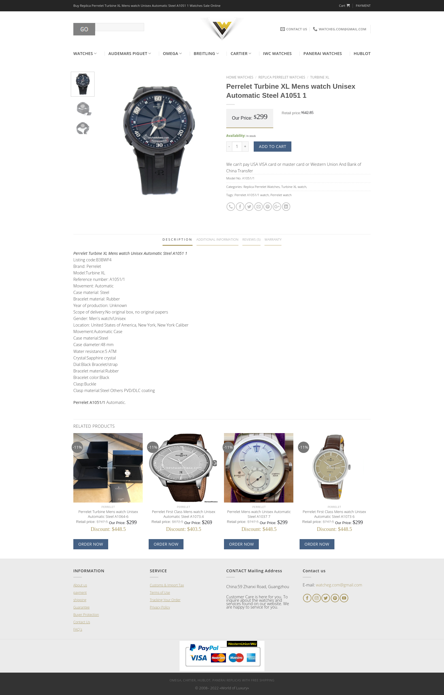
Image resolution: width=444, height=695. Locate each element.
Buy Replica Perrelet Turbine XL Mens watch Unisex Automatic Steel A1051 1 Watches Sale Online (147, 5)
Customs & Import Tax (167, 585)
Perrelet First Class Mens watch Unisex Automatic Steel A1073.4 (183, 514)
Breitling (206, 53)
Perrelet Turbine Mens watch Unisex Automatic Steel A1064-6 (108, 514)
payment (80, 592)
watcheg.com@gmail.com (339, 585)
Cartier (241, 53)
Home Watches (239, 77)
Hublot (362, 53)
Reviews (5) (251, 239)
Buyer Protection (86, 614)
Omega (172, 53)
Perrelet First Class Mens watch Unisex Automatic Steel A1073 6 (334, 514)
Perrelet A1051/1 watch (251, 195)
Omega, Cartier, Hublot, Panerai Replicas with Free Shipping (222, 680)
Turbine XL (319, 77)
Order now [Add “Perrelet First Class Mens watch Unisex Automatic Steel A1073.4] (166, 544)
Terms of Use (160, 592)
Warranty (272, 239)
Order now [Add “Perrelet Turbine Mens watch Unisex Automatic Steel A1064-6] (90, 544)
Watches (85, 53)
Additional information (218, 239)
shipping (79, 599)
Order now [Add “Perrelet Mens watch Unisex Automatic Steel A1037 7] (241, 544)
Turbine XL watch (293, 187)
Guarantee (81, 607)
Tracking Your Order (165, 599)
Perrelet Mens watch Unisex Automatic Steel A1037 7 (259, 514)
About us (80, 585)
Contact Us (81, 622)
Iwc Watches (277, 53)
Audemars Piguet (129, 53)
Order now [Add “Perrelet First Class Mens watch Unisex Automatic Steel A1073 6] (316, 544)
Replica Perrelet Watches (281, 77)
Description (178, 239)
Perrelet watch (281, 195)
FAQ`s (77, 629)
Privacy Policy (160, 607)
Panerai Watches (323, 53)
